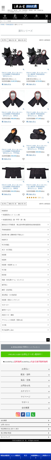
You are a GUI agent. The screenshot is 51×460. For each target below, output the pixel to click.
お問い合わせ (5, 424)
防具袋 (4, 275)
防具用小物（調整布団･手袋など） (13, 235)
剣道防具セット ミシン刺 (11, 215)
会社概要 (25, 408)
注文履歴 (15, 16)
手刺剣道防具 (9, 24)
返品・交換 (25, 380)
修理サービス (6, 310)
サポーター (5, 305)
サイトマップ (5, 437)
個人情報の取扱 (6, 433)
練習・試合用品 (7, 290)
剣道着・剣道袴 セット (9, 265)
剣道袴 (4, 260)
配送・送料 (25, 374)
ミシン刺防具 (15, 455)
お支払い (25, 369)
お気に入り (25, 16)
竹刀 (25, 455)
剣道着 (4, 255)
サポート (25, 402)
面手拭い (5, 285)
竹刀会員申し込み (8, 330)
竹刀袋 (4, 270)
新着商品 (5, 16)
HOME (2, 24)
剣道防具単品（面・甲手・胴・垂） (15, 220)
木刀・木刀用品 (7, 250)
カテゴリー (25, 391)
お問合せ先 (25, 385)
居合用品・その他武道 (9, 295)
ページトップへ (48, 340)
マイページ (36, 16)
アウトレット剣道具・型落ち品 (12, 320)
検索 (49, 21)
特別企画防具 (5, 455)
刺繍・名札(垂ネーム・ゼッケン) (12, 280)
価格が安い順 (12, 40)
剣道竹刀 (5, 240)
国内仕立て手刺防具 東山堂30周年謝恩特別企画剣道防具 (21, 225)
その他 (4, 325)
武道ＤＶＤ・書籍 (8, 315)
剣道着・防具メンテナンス (11, 300)
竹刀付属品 (5, 245)
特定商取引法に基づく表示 (10, 429)
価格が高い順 (22, 40)
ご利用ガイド (45, 455)
